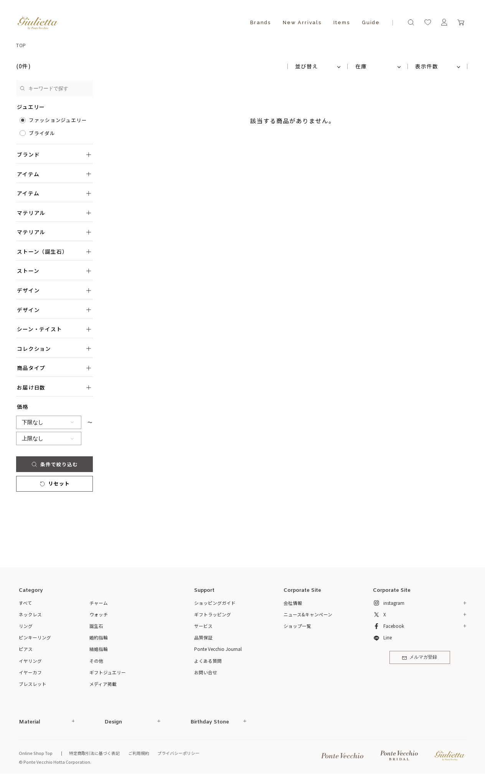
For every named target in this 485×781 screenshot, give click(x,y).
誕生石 (96, 625)
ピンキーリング (35, 637)
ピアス (26, 649)
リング (26, 625)
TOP (21, 45)
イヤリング (30, 660)
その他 (96, 660)
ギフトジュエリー (107, 672)
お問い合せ (205, 672)
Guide (371, 22)
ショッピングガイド (215, 602)
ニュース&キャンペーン (308, 614)
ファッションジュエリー (58, 120)
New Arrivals (302, 22)
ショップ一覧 (297, 625)
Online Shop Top (36, 753)
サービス (203, 625)
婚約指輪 (98, 637)
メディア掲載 (103, 683)
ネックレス (30, 614)
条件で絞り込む (54, 464)
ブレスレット (32, 683)
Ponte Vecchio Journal (218, 649)
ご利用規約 (138, 753)
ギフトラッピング (212, 614)
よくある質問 (208, 660)
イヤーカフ (30, 672)
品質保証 (203, 637)
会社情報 (293, 602)
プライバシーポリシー (178, 753)
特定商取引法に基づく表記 (94, 753)
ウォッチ (98, 614)
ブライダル (42, 133)
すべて (25, 602)
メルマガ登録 (419, 657)
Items (341, 22)
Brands (260, 22)
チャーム (98, 602)
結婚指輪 (98, 649)
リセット (54, 483)
